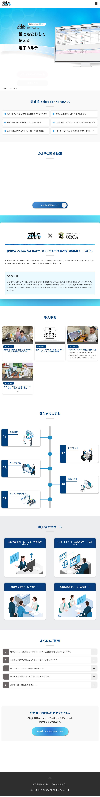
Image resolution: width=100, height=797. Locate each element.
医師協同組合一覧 (40, 784)
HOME (5, 88)
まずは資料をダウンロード (31, 57)
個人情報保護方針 (59, 784)
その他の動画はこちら (50, 205)
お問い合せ (32, 66)
